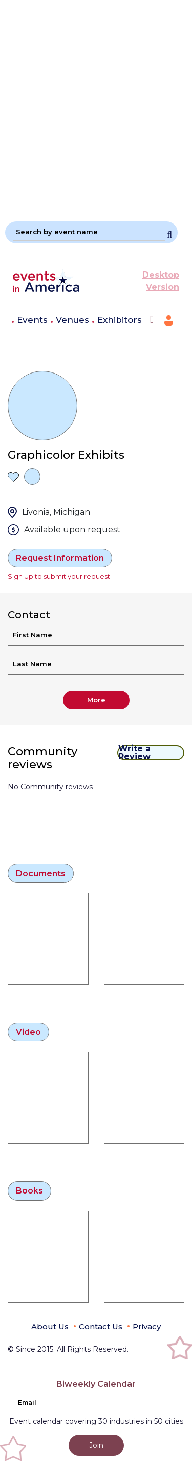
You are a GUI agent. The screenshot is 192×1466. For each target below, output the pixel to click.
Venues (72, 320)
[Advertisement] (96, 106)
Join (96, 1445)
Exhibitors (119, 320)
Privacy (147, 1326)
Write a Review (134, 752)
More (96, 699)
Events (32, 320)
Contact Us (100, 1326)
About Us (50, 1326)
